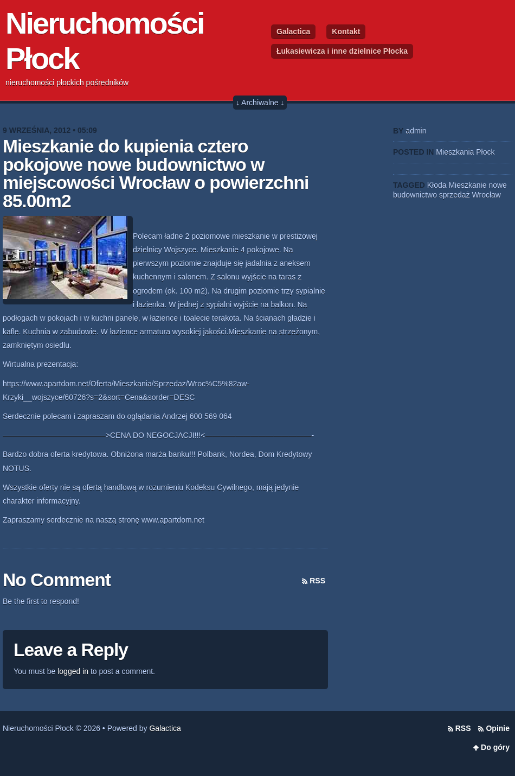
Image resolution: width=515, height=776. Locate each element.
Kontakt (346, 31)
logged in (72, 671)
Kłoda (437, 185)
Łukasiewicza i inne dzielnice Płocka (342, 51)
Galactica (293, 31)
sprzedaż (454, 194)
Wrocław (486, 194)
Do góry (495, 747)
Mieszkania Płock (465, 152)
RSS (317, 580)
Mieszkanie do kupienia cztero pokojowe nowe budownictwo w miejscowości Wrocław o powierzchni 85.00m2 (155, 173)
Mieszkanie (467, 185)
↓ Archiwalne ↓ (260, 102)
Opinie (498, 728)
